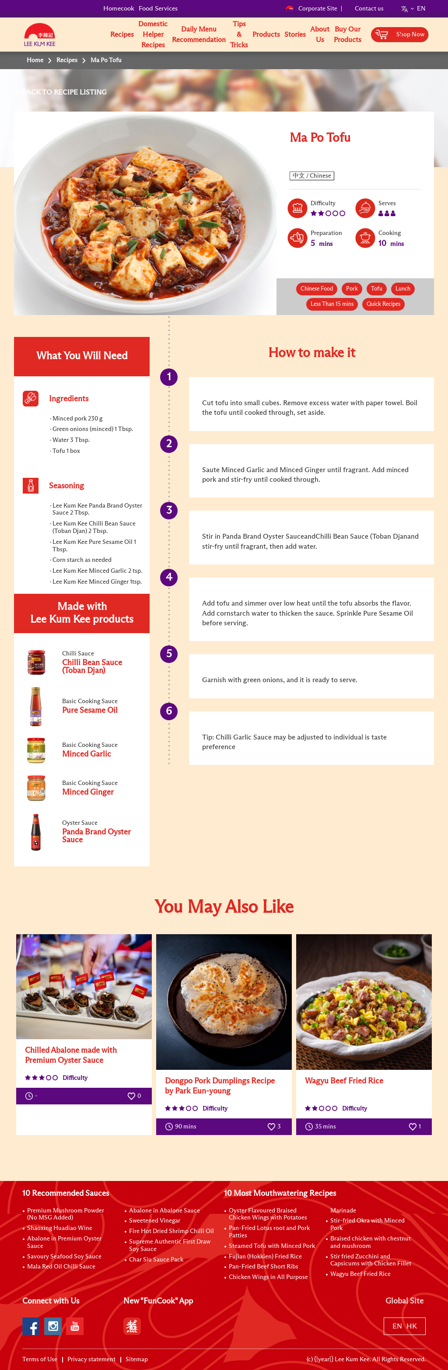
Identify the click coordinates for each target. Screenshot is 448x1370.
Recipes (122, 34)
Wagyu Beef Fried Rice (344, 1081)
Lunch (403, 289)
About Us (319, 34)
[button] (428, 34)
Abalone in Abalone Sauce (164, 1211)
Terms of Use (39, 1359)
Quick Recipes (383, 304)
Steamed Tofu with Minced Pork (272, 1246)
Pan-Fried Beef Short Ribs (263, 1267)
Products (266, 34)
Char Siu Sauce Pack (156, 1260)
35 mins (322, 1127)
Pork (352, 289)
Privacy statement (91, 1359)
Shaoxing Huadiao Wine (59, 1228)
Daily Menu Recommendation (199, 34)
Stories (295, 34)
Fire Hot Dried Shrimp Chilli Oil (171, 1231)
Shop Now (410, 35)
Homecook (118, 8)
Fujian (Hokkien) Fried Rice (265, 1257)
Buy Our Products (347, 34)
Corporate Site (311, 8)
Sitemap (137, 1359)
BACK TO (38, 92)
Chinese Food (317, 289)
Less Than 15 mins (332, 304)
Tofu (376, 289)
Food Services (158, 8)
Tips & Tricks (239, 35)
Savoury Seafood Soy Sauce (64, 1257)
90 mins (182, 1127)
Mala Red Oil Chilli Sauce (61, 1267)
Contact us (369, 9)
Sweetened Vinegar (154, 1221)
